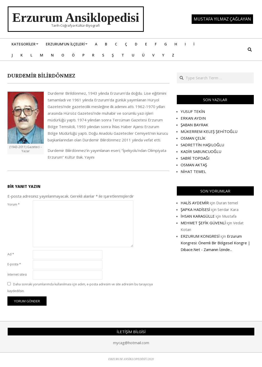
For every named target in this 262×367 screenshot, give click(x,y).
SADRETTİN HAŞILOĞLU (202, 144)
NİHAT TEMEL (193, 171)
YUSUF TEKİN (193, 111)
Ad (10, 254)
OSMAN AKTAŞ (194, 164)
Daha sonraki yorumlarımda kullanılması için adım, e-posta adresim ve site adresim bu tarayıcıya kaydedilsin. (80, 287)
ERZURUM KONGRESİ (200, 236)
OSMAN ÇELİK (193, 138)
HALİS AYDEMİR (195, 202)
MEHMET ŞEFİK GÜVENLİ (203, 222)
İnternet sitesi (17, 274)
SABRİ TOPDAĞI (195, 158)
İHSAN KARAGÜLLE (198, 216)
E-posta (14, 264)
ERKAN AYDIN (193, 118)
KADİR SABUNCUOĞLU (201, 151)
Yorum (13, 204)
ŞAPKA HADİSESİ (195, 209)
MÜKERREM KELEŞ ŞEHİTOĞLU (209, 131)
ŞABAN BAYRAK (194, 124)
